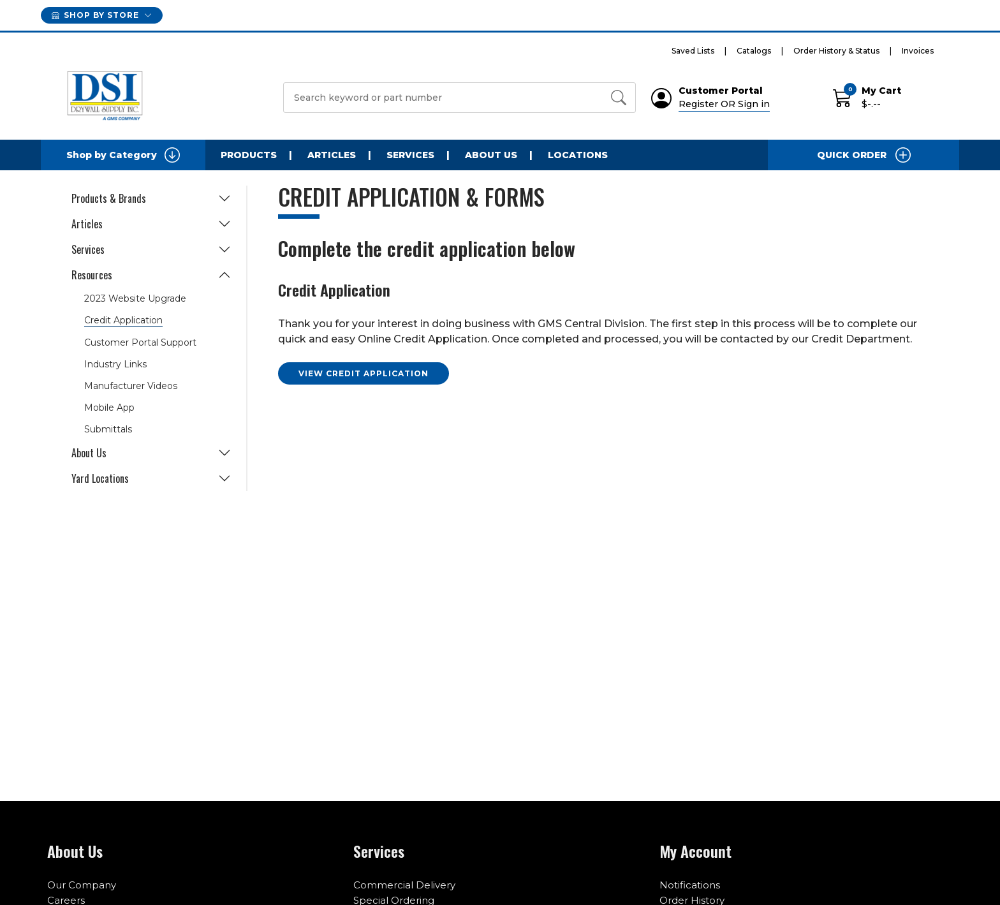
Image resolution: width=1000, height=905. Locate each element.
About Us (491, 155)
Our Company (81, 885)
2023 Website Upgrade (135, 298)
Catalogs (754, 50)
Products (249, 155)
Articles (331, 155)
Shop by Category (123, 155)
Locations (578, 155)
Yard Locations (100, 478)
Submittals (108, 429)
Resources (91, 275)
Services (410, 155)
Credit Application (123, 320)
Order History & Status (836, 50)
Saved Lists (693, 50)
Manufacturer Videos (130, 386)
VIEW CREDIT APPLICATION (363, 373)
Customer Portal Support (140, 342)
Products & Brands (108, 198)
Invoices (918, 50)
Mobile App (109, 407)
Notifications (689, 885)
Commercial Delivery (404, 885)
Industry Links (115, 364)
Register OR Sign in (724, 104)
